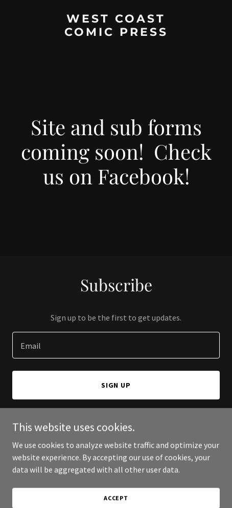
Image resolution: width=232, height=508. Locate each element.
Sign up (116, 385)
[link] (116, 33)
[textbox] (116, 345)
